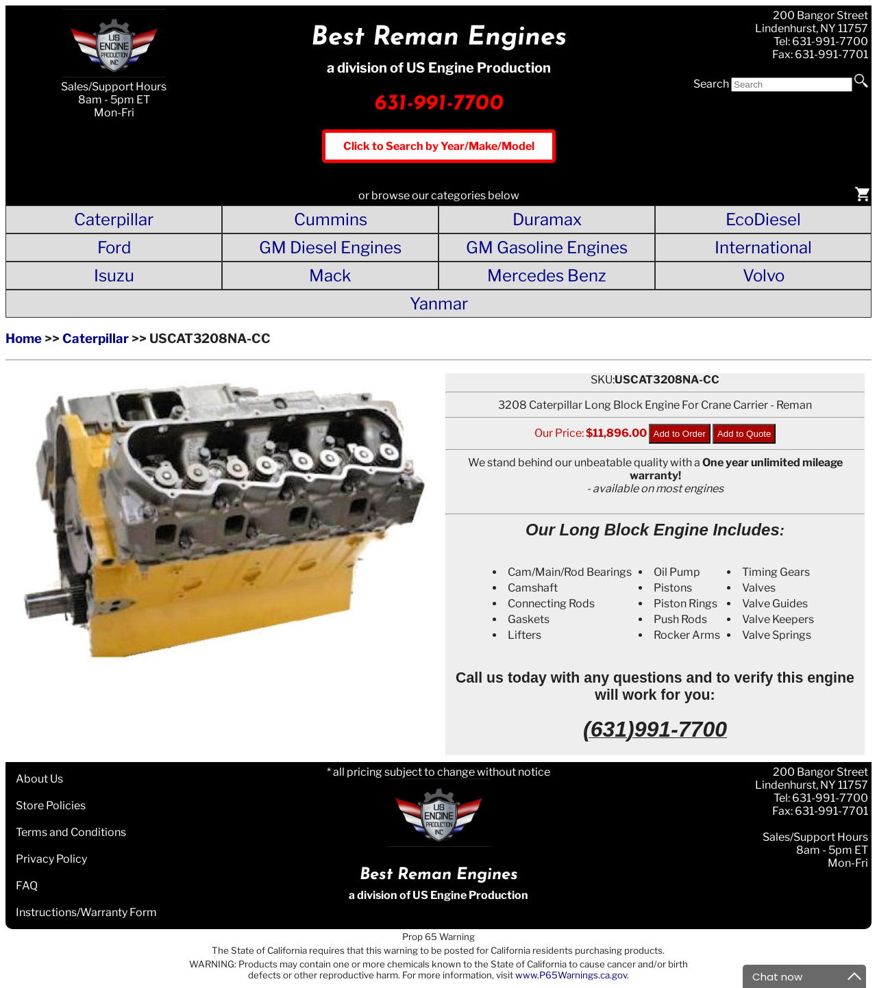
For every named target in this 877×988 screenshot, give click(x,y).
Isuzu (114, 276)
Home (23, 338)
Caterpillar (113, 219)
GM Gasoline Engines (547, 247)
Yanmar (439, 304)
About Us (39, 778)
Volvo (764, 276)
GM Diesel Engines (330, 247)
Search (711, 83)
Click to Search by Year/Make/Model (438, 146)
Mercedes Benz (546, 276)
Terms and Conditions (71, 832)
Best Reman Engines (439, 38)
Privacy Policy (51, 858)
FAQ (27, 885)
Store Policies (51, 805)
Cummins (330, 219)
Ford (114, 247)
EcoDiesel (763, 219)
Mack (330, 276)
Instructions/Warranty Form (86, 912)
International (763, 247)
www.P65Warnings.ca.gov (571, 975)
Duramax (547, 219)
